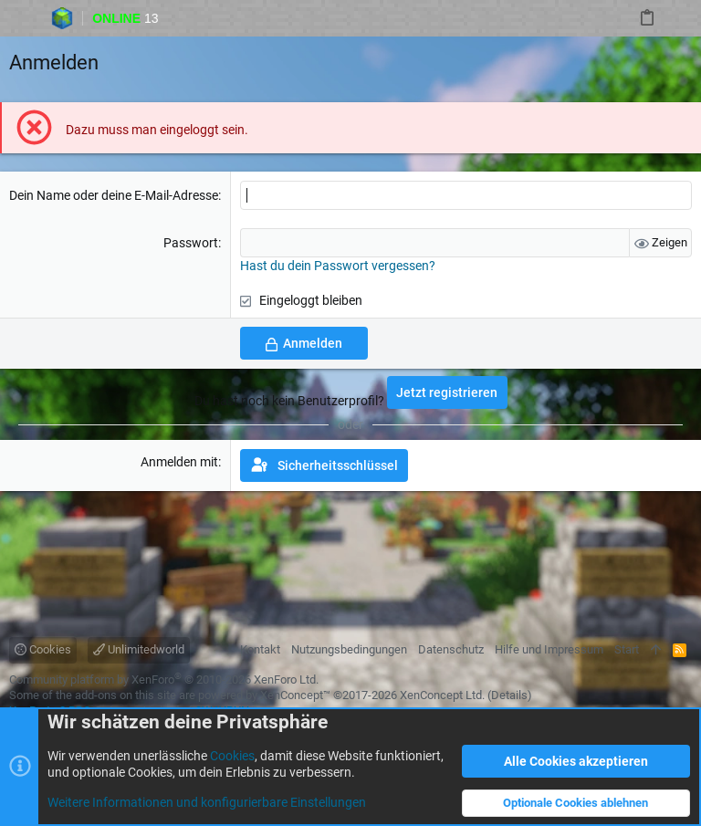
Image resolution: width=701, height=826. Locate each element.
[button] (19, 18)
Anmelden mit (179, 462)
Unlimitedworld (138, 649)
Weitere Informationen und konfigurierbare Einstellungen (206, 802)
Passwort (190, 242)
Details (509, 695)
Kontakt (260, 649)
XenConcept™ (295, 695)
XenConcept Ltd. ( (445, 695)
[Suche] (682, 18)
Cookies (43, 649)
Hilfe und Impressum (549, 649)
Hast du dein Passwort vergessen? (337, 265)
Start (626, 649)
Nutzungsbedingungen (349, 649)
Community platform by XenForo (164, 679)
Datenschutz (451, 649)
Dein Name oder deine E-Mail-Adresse (113, 195)
